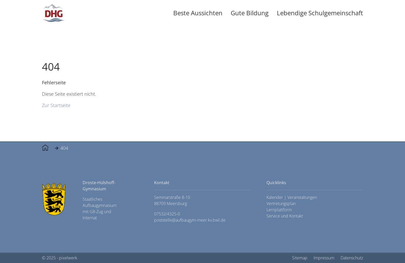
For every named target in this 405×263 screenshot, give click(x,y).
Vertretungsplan (281, 203)
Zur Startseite (56, 105)
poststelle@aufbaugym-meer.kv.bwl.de (190, 220)
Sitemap (299, 258)
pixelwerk (68, 258)
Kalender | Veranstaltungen (291, 197)
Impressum (324, 258)
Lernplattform (279, 210)
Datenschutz (352, 258)
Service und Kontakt (284, 216)
